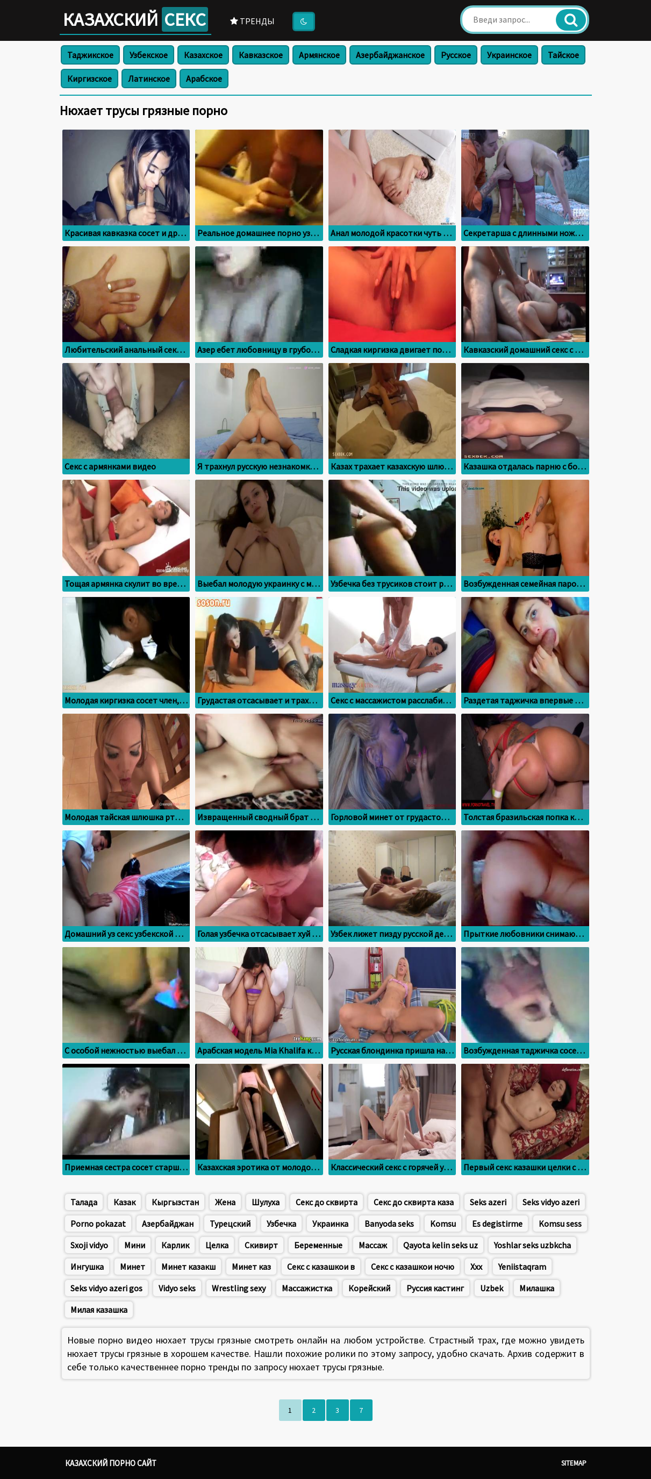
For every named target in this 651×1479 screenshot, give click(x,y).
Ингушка (87, 1266)
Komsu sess (560, 1223)
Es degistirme (497, 1223)
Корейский (369, 1288)
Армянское (319, 54)
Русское (456, 54)
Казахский (135, 19)
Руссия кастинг (435, 1288)
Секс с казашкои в (321, 1266)
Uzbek (491, 1288)
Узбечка (281, 1223)
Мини (134, 1245)
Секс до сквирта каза (414, 1202)
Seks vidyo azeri (551, 1202)
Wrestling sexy (239, 1288)
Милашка (536, 1288)
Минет (132, 1266)
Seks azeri (488, 1202)
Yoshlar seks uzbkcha (532, 1245)
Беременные (318, 1245)
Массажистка (307, 1288)
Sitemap (573, 1463)
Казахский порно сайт (110, 1463)
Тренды (252, 21)
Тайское (563, 54)
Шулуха (266, 1202)
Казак (124, 1202)
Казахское (203, 54)
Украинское (509, 54)
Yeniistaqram (522, 1266)
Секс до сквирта (326, 1202)
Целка (216, 1245)
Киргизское (89, 78)
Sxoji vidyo (89, 1245)
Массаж (373, 1245)
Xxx (476, 1266)
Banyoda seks (389, 1223)
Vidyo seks (177, 1288)
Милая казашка (98, 1309)
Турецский (230, 1223)
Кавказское (261, 54)
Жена (225, 1202)
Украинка (330, 1223)
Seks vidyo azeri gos (106, 1288)
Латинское (149, 78)
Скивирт (261, 1245)
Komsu (443, 1223)
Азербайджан (168, 1223)
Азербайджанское (390, 54)
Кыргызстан (175, 1202)
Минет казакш (188, 1266)
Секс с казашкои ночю (412, 1266)
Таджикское (90, 54)
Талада (83, 1202)
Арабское (204, 78)
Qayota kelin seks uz (440, 1245)
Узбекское (149, 54)
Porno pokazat (98, 1223)
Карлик (175, 1245)
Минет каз (251, 1266)
